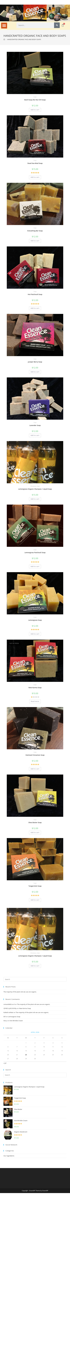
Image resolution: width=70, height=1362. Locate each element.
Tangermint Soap (34, 900)
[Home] (4, 39)
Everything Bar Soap (35, 231)
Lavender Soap (35, 425)
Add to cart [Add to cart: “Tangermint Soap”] (35, 914)
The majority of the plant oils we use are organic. (20, 1020)
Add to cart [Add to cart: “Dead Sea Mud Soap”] (35, 177)
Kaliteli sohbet (8, 1041)
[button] (4, 26)
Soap (35, 97)
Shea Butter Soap (35, 822)
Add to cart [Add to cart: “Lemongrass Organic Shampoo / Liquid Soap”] (35, 499)
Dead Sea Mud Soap (35, 163)
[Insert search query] (35, 1007)
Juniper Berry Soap (35, 362)
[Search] (57, 25)
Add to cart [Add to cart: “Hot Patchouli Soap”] (35, 308)
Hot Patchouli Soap (35, 294)
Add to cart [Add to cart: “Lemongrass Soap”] (35, 634)
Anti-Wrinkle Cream (16, 1049)
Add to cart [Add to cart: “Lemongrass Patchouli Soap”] (35, 566)
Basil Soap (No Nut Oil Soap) (35, 100)
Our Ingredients (9, 1184)
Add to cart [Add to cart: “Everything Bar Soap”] (35, 241)
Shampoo (33, 486)
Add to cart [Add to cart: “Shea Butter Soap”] (35, 832)
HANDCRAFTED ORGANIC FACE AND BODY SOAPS (24, 39)
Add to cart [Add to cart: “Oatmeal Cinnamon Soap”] (35, 769)
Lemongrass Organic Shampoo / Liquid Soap (35, 489)
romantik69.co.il (9, 1032)
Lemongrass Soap (35, 620)
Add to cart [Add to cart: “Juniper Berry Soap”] (35, 372)
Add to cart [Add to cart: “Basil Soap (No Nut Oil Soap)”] (35, 110)
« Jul (5, 1091)
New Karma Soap (34, 687)
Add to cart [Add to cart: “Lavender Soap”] (35, 435)
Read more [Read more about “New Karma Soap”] (35, 701)
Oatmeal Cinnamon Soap (35, 755)
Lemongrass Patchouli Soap (35, 552)
